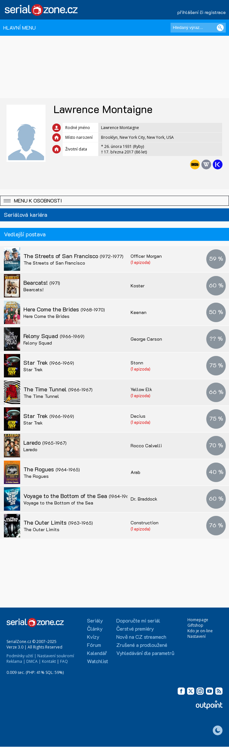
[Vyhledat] (220, 27)
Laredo (45, 442)
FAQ (64, 661)
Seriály (95, 620)
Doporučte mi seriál (138, 620)
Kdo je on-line (200, 631)
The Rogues (51, 469)
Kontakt (49, 661)
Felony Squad (53, 336)
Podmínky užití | (21, 656)
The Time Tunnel (58, 389)
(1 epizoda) (140, 262)
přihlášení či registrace (201, 12)
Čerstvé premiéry (135, 628)
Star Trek (48, 362)
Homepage (197, 619)
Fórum (94, 644)
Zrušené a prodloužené (141, 644)
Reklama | (15, 661)
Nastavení (196, 636)
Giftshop (195, 625)
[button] (114, 201)
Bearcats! (41, 282)
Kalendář (97, 652)
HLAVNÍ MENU (19, 27)
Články (95, 628)
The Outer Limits (58, 522)
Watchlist (97, 661)
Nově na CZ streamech (141, 636)
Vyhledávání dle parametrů (145, 652)
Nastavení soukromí (55, 656)
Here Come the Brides (64, 309)
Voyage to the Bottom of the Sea (78, 496)
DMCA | (33, 661)
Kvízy (93, 636)
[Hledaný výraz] (198, 28)
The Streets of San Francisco (73, 256)
